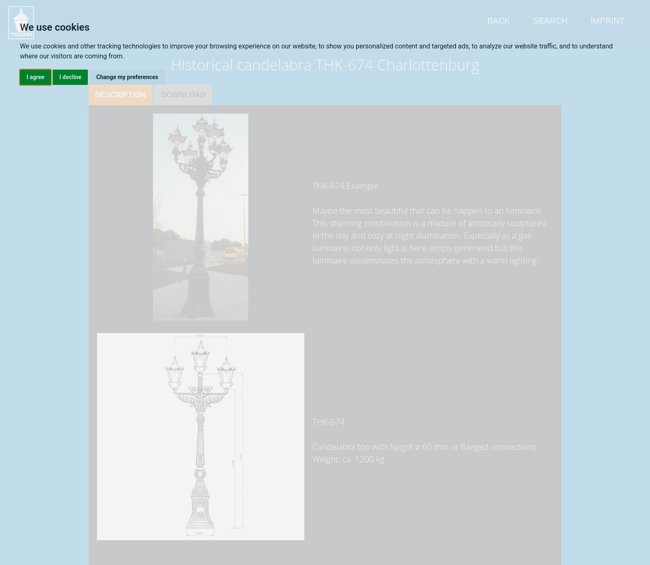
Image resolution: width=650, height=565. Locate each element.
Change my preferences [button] (127, 77)
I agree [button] (35, 77)
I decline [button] (70, 77)
